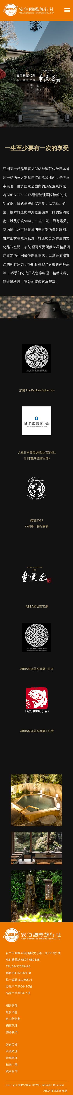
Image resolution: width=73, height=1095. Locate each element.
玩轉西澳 (12, 1057)
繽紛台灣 (12, 1071)
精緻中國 (12, 1064)
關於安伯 (12, 1005)
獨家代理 (12, 1025)
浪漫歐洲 (12, 1051)
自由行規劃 (13, 1018)
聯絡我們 (12, 1032)
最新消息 (12, 1012)
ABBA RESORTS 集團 (55, 1090)
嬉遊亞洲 (12, 1044)
